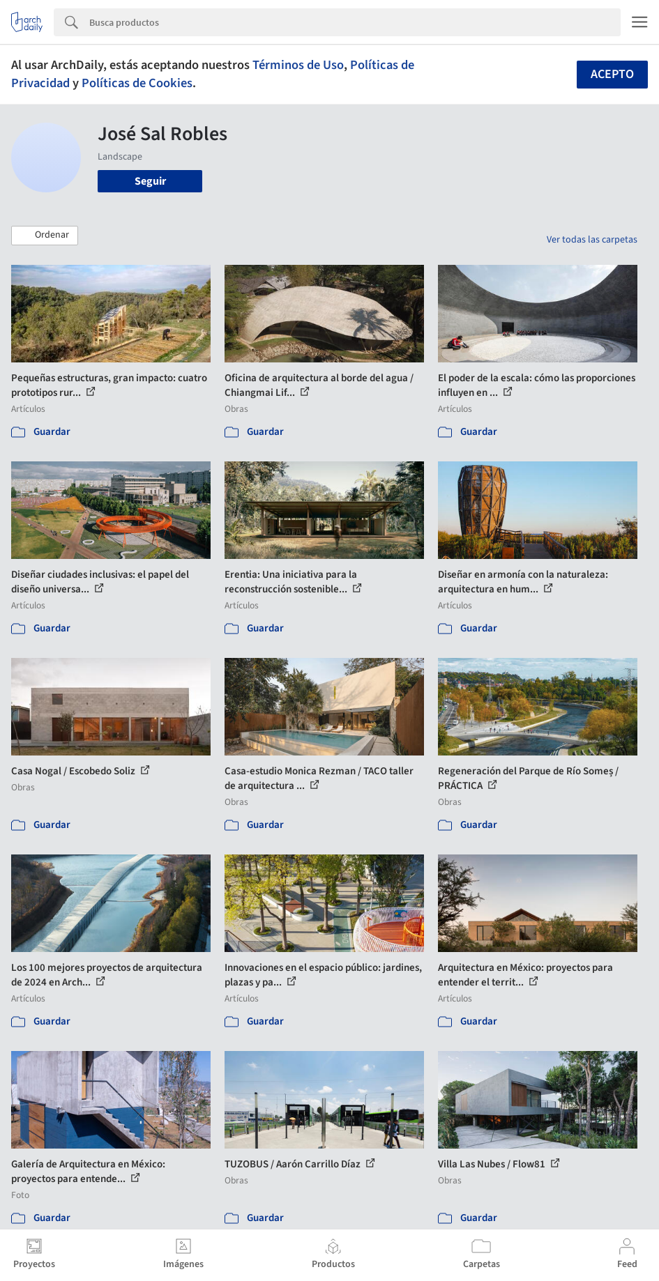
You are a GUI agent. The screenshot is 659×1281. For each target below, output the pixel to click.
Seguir (150, 181)
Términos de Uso (298, 65)
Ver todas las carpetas (592, 240)
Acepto (612, 74)
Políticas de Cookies (137, 83)
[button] (44, 235)
